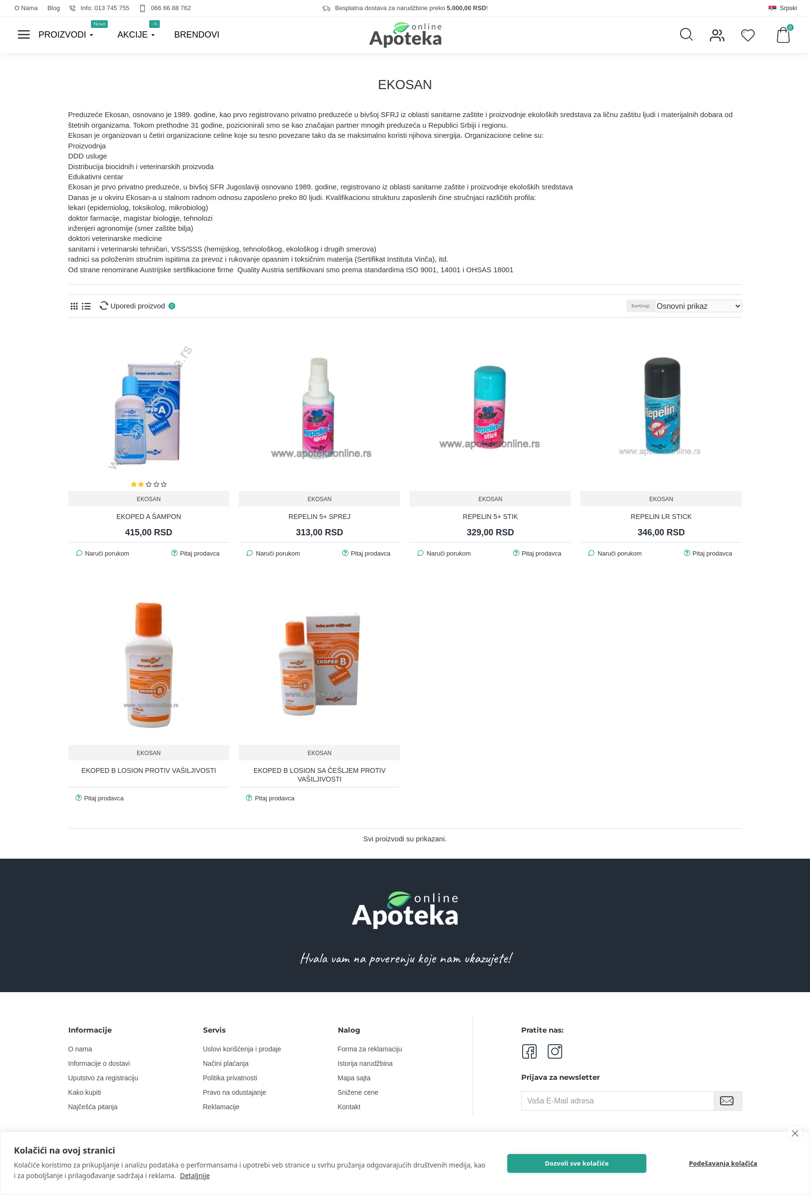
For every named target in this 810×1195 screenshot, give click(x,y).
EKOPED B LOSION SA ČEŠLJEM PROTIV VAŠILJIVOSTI (320, 774)
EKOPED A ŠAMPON (148, 516)
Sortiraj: (660, 305)
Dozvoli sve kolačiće (579, 1163)
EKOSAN (149, 498)
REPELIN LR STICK (661, 516)
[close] (795, 1133)
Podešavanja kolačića (725, 1163)
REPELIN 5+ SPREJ (320, 516)
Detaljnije (195, 1175)
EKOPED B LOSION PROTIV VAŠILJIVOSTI (148, 770)
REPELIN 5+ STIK (490, 516)
